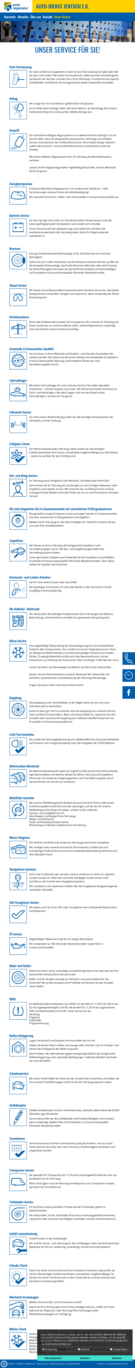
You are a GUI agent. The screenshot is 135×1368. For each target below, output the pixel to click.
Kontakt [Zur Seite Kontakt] (47, 16)
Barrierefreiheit (73, 1363)
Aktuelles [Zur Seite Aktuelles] (23, 16)
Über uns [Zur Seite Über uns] (35, 16)
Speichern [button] (85, 1358)
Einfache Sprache (57, 1363)
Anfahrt (19, 1363)
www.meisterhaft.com (118, 1363)
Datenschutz (42, 1363)
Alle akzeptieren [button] (53, 1358)
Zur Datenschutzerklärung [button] (56, 1344)
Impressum (30, 1363)
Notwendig (49, 1349)
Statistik (83, 1349)
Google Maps (118, 1349)
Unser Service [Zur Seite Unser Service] (62, 16)
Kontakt (10, 1363)
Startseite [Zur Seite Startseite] (10, 16)
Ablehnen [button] (117, 1358)
